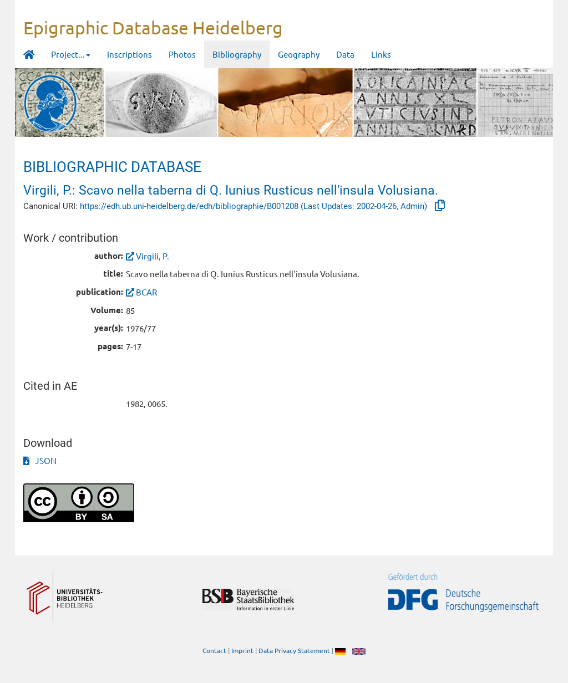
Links (381, 54)
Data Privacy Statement (294, 650)
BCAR (146, 292)
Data (345, 54)
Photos (182, 54)
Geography (299, 54)
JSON (40, 460)
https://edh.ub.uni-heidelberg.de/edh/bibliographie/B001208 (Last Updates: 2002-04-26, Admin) (254, 206)
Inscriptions (129, 54)
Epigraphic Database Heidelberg (153, 27)
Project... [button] (70, 54)
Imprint (242, 650)
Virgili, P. (152, 256)
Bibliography (236, 54)
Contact (214, 650)
